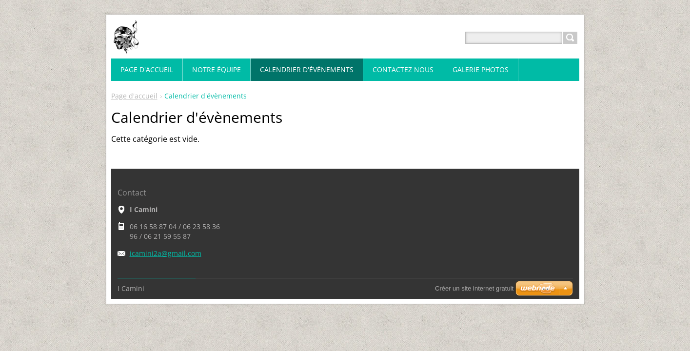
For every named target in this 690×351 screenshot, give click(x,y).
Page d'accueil (134, 95)
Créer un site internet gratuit (474, 288)
